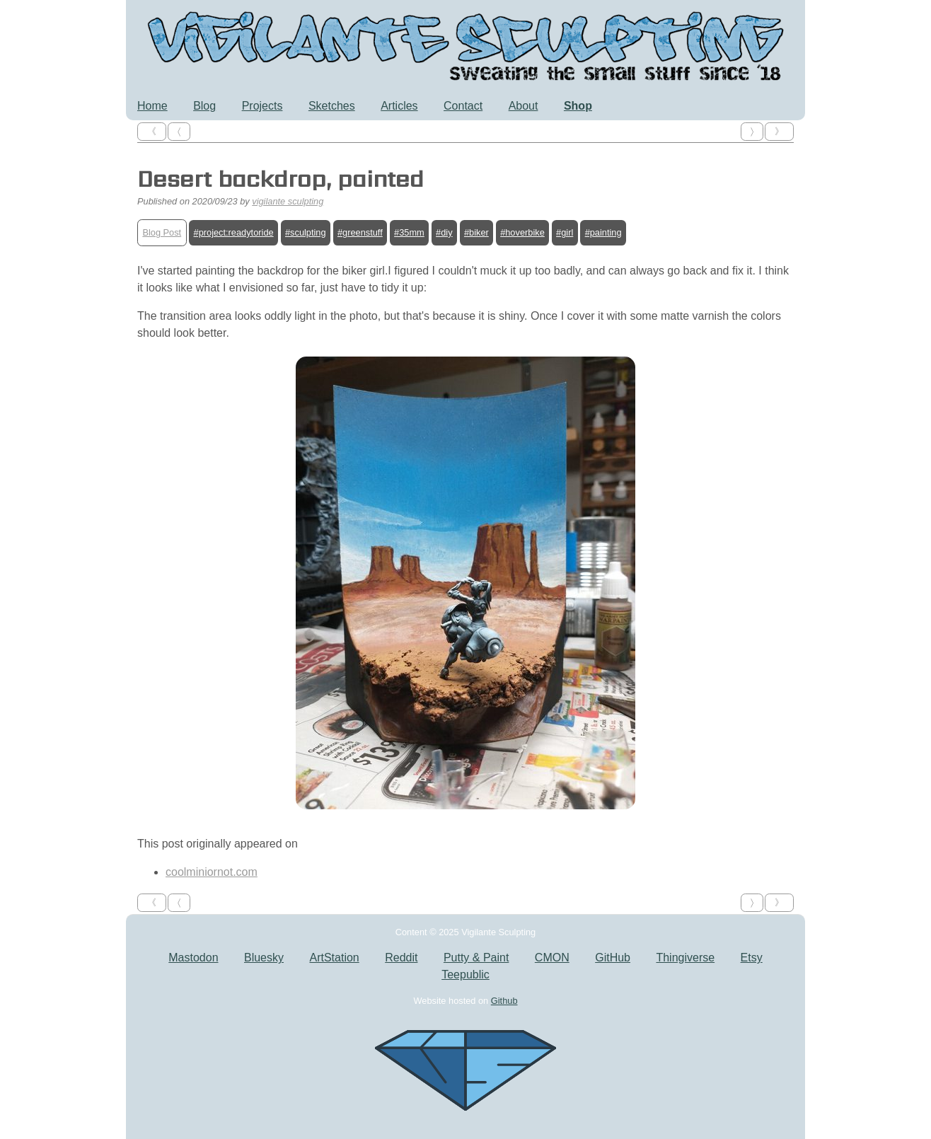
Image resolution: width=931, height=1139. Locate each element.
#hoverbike (522, 232)
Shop (578, 106)
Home (152, 106)
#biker (476, 232)
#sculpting (305, 232)
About (523, 106)
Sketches (331, 106)
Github (504, 1000)
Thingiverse (685, 958)
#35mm (409, 232)
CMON (552, 958)
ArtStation (334, 958)
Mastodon (193, 958)
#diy (444, 232)
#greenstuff (360, 232)
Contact (463, 106)
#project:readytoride (234, 232)
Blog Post (161, 232)
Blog (204, 106)
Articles (399, 106)
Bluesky (264, 958)
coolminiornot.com (212, 872)
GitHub (612, 958)
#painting (603, 232)
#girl (564, 232)
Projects (262, 106)
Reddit (401, 958)
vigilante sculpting (287, 201)
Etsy (752, 958)
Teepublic (465, 975)
